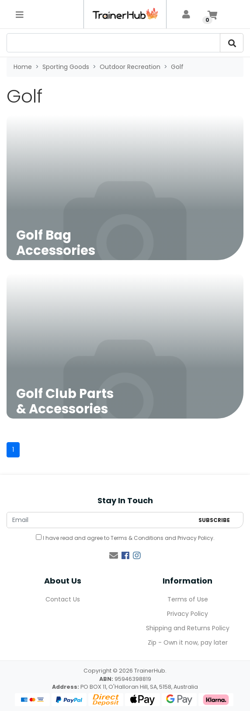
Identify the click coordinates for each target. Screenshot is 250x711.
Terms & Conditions (137, 538)
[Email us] (113, 555)
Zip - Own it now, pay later (188, 642)
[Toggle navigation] (19, 14)
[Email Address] (100, 520)
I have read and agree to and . (125, 538)
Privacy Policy (195, 538)
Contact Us (62, 599)
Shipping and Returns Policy (187, 628)
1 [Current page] (13, 449)
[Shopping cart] (212, 14)
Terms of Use (187, 599)
